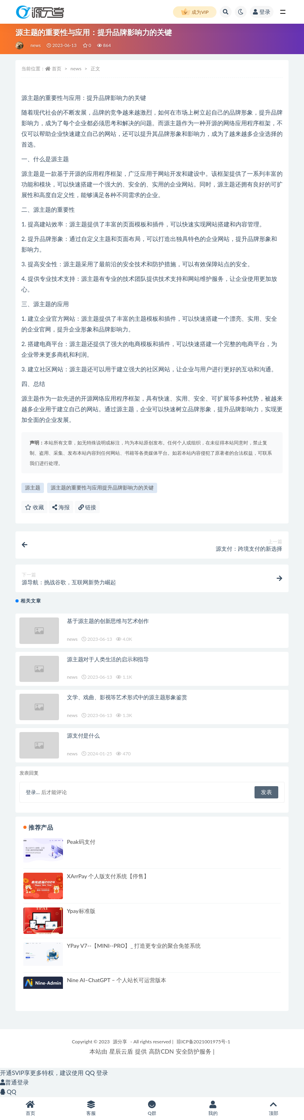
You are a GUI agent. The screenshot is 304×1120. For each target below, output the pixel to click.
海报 (61, 507)
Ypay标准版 (81, 910)
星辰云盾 (121, 1051)
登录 (261, 11)
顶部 (273, 1108)
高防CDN (161, 1051)
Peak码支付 (81, 841)
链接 (87, 507)
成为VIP (195, 12)
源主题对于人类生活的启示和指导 (108, 659)
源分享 (120, 1042)
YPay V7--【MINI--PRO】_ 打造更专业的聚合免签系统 (134, 945)
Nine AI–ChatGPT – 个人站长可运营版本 (116, 980)
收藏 (34, 507)
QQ (8, 1091)
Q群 (152, 1108)
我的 (212, 1108)
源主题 (32, 487)
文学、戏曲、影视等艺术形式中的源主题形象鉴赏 (127, 697)
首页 (56, 69)
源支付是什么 (83, 735)
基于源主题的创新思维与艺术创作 (108, 620)
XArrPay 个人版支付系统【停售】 (108, 876)
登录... (33, 792)
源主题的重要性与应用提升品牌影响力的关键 (102, 487)
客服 (91, 1108)
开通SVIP (12, 1072)
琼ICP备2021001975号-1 (203, 1042)
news (35, 45)
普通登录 (14, 1082)
